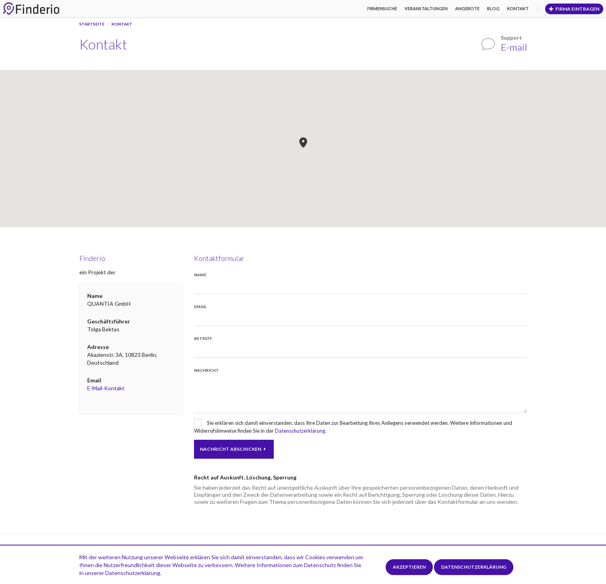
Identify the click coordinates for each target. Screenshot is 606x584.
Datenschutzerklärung (473, 567)
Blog (493, 8)
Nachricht (206, 370)
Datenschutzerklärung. (300, 431)
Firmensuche (382, 8)
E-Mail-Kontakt (105, 388)
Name (200, 274)
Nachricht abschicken (233, 449)
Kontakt (518, 8)
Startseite (91, 24)
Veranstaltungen (426, 8)
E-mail (514, 47)
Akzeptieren (409, 567)
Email (200, 306)
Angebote (467, 8)
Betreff (203, 338)
